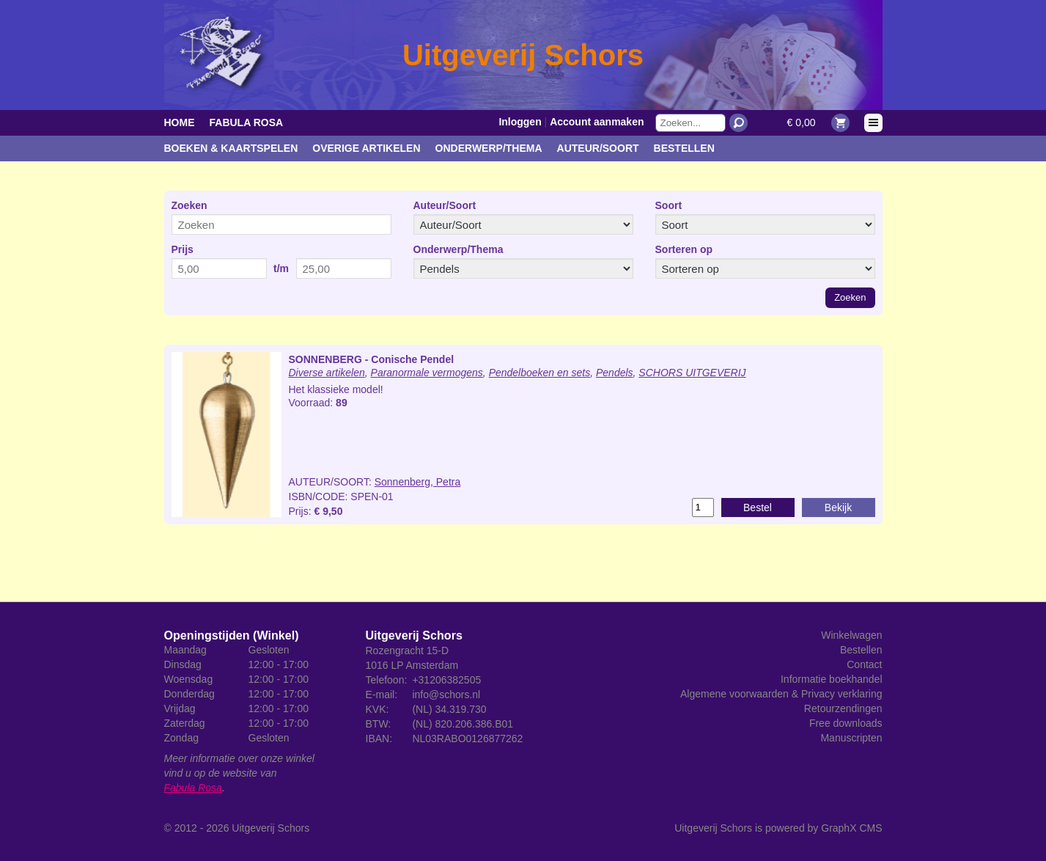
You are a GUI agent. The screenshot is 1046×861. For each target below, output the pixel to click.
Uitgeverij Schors (270, 828)
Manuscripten (851, 738)
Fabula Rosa (247, 122)
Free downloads (846, 723)
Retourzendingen (843, 708)
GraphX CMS (851, 828)
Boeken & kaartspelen (231, 148)
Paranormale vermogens (427, 372)
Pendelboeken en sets (540, 372)
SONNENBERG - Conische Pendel (371, 359)
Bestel (757, 507)
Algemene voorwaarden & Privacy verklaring (781, 694)
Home (179, 122)
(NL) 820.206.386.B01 (462, 724)
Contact (864, 664)
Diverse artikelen (327, 372)
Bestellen (684, 148)
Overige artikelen (366, 148)
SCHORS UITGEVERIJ (691, 372)
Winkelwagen (851, 635)
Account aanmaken (597, 122)
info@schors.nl (446, 694)
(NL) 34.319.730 (449, 709)
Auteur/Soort (598, 148)
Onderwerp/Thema (488, 148)
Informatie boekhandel (832, 679)
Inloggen (519, 122)
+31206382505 (446, 680)
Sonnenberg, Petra (418, 482)
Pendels (614, 372)
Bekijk (838, 507)
